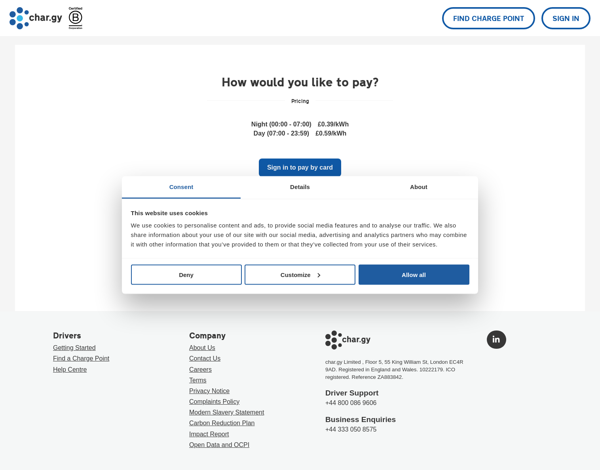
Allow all (414, 274)
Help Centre (70, 369)
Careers (200, 369)
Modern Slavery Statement (226, 412)
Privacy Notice (209, 391)
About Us (202, 347)
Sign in (566, 18)
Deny (186, 274)
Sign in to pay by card (300, 167)
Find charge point (488, 18)
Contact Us (204, 358)
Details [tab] (300, 186)
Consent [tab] (181, 186)
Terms (198, 380)
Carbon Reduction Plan (221, 423)
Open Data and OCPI (219, 444)
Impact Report (209, 434)
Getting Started (74, 347)
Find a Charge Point (81, 358)
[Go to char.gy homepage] (35, 18)
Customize (300, 274)
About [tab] (418, 186)
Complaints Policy (214, 401)
